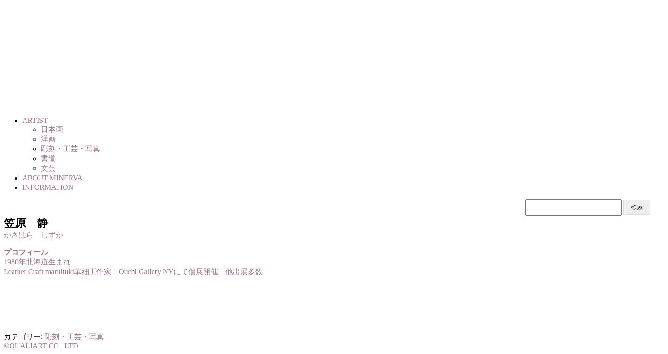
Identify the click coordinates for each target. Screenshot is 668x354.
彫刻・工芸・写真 (74, 337)
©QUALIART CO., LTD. (42, 346)
